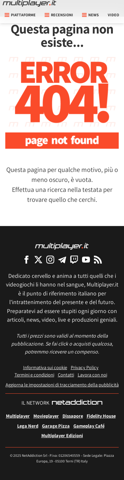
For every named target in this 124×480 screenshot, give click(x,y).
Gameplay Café (88, 426)
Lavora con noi (92, 374)
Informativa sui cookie (45, 367)
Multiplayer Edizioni (62, 435)
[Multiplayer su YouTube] (86, 259)
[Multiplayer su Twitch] (74, 259)
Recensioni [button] (59, 14)
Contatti (66, 374)
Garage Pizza (56, 426)
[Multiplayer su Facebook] (26, 259)
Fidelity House (101, 416)
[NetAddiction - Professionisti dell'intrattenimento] (77, 403)
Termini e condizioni (34, 374)
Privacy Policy (85, 367)
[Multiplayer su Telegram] (62, 259)
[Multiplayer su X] (38, 259)
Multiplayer (18, 416)
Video (113, 14)
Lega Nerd (27, 426)
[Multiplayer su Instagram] (50, 259)
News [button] (90, 14)
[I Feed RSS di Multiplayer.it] (98, 259)
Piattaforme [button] (20, 14)
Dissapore (72, 416)
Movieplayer (46, 416)
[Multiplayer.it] (29, 3)
